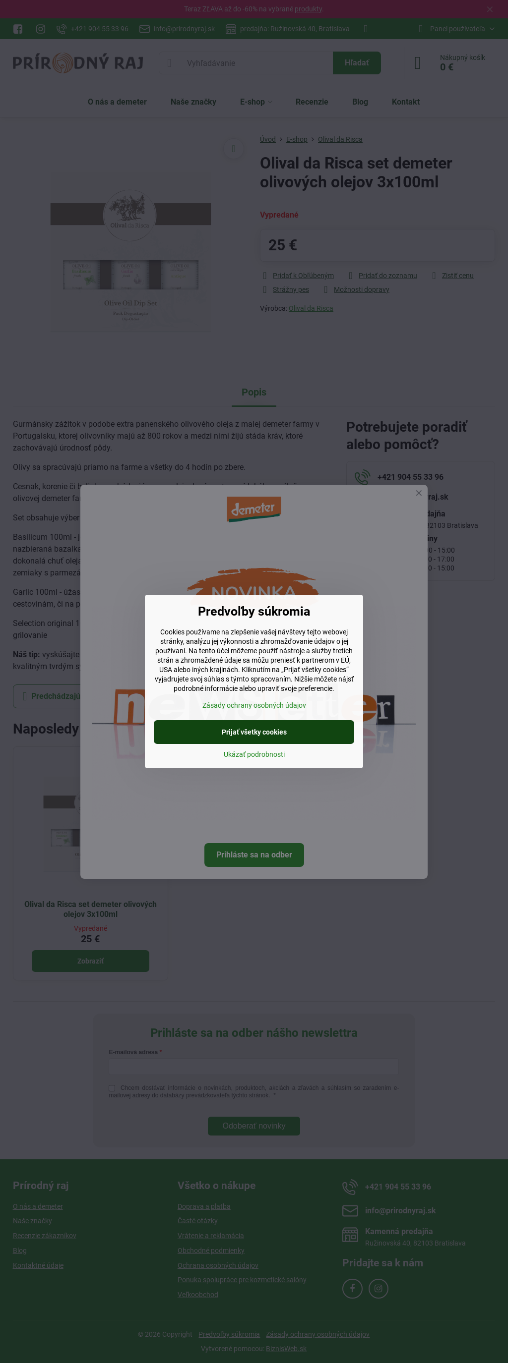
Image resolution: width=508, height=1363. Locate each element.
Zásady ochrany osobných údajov (254, 705)
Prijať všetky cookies (254, 732)
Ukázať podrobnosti (254, 754)
